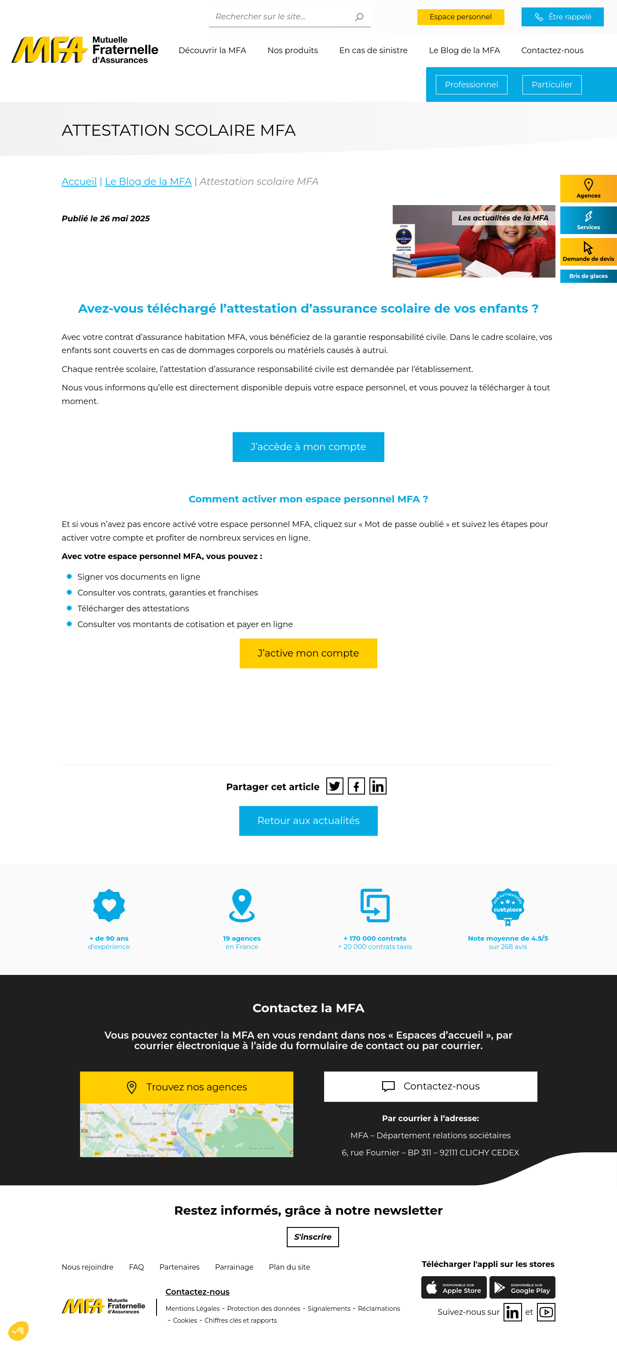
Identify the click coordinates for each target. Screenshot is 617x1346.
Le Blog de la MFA (464, 50)
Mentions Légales (193, 1309)
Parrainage (234, 1267)
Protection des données (263, 1309)
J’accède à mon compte (308, 461)
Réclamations (379, 1309)
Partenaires (179, 1267)
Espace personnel (461, 17)
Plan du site (289, 1267)
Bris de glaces (589, 276)
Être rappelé (569, 17)
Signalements (329, 1309)
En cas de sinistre (374, 50)
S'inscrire (313, 1237)
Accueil (79, 182)
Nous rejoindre (87, 1267)
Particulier (552, 85)
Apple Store (461, 1289)
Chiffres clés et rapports (240, 1320)
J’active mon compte (308, 667)
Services (588, 220)
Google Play (530, 1289)
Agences (588, 188)
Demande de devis (588, 251)
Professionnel (471, 85)
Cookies (185, 1320)
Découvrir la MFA (212, 50)
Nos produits (292, 50)
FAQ (136, 1267)
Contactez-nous (552, 50)
